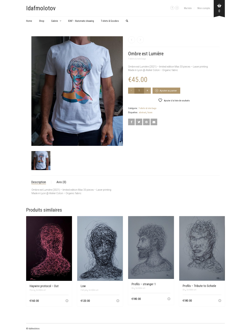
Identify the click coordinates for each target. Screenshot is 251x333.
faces (149, 112)
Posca (32, 290)
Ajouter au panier (168, 90)
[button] (67, 301)
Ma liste (188, 8)
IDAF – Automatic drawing (81, 21)
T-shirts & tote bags (137, 58)
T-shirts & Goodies (110, 21)
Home (29, 21)
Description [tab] (38, 182)
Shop (41, 21)
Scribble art (41, 290)
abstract (142, 112)
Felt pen (84, 290)
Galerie (54, 21)
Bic (133, 288)
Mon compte (203, 8)
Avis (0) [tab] (61, 182)
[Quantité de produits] (139, 91)
